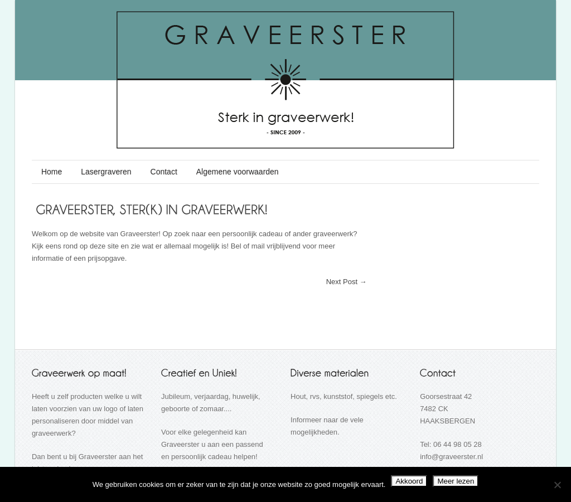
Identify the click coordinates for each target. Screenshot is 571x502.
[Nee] (557, 484)
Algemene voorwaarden (237, 171)
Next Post (346, 281)
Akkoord (409, 481)
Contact (164, 171)
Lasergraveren (106, 171)
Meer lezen (455, 481)
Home (51, 171)
